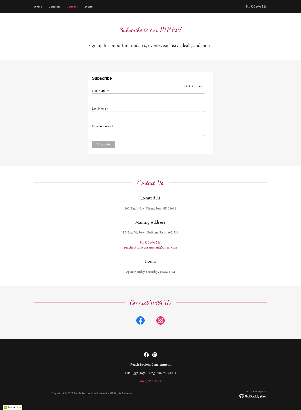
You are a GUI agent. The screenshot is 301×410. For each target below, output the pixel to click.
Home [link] (38, 6)
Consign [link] (54, 6)
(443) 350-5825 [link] (256, 7)
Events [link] (89, 6)
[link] (140, 321)
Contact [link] (72, 6)
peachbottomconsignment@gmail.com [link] (150, 248)
